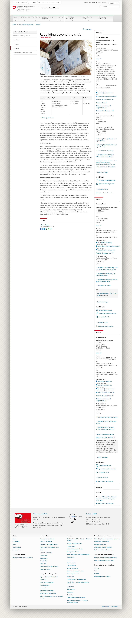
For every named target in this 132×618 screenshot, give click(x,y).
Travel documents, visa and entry (49, 547)
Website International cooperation (103, 107)
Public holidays (102, 172)
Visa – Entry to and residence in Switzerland (106, 539)
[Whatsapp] (49, 234)
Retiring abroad (44, 588)
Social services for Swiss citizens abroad (78, 554)
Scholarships (70, 576)
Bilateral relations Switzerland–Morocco (105, 557)
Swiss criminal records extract (75, 571)
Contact (98, 32)
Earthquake (43, 555)
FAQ (41, 550)
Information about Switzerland (103, 547)
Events (14, 544)
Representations (24, 18)
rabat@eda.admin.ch (105, 242)
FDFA (34, 2)
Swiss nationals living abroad (48, 593)
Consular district (102, 189)
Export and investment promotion (104, 560)
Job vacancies (16, 550)
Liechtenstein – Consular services (76, 579)
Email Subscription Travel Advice (49, 566)
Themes (96, 571)
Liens (42, 220)
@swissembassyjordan (106, 184)
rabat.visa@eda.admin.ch (106, 250)
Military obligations (72, 568)
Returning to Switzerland (47, 590)
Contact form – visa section (105, 434)
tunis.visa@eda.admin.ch (106, 389)
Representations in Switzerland (49, 577)
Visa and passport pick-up (105, 151)
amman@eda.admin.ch (106, 93)
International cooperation (105, 18)
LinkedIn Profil (104, 472)
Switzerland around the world (50, 2)
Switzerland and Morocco (89, 18)
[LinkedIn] (45, 234)
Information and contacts (101, 541)
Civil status (70, 595)
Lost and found (71, 565)
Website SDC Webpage (105, 111)
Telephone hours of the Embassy (107, 417)
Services (60, 18)
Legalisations (70, 557)
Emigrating (43, 579)
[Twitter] (43, 234)
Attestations (70, 560)
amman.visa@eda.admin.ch (107, 96)
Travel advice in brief (46, 541)
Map (98, 59)
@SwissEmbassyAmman (107, 180)
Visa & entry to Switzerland (73, 18)
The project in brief (47, 118)
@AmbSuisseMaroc (105, 310)
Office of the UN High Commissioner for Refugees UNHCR (106, 498)
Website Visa (101, 103)
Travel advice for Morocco (47, 539)
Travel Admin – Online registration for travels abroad (78, 582)
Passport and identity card (74, 543)
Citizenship (70, 592)
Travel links (43, 563)
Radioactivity (43, 558)
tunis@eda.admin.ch (105, 381)
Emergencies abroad (73, 551)
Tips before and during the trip (48, 544)
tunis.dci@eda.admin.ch (106, 392)
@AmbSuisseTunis (105, 465)
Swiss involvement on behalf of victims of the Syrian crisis (61, 224)
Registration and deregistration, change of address (79, 539)
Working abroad (44, 585)
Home (14, 24)
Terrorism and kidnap (46, 552)
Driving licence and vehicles (74, 549)
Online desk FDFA (40, 514)
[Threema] (47, 234)
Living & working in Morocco (49, 18)
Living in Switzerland (100, 544)
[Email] (50, 234)
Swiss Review (71, 589)
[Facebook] (41, 234)
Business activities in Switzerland (103, 550)
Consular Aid (43, 561)
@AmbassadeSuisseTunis (107, 469)
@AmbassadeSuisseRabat (107, 313)
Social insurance (71, 562)
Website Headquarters (104, 99)
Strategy (96, 568)
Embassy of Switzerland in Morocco (23, 557)
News (15, 18)
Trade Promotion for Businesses (76, 597)
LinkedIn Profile (104, 317)
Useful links (70, 586)
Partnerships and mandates (102, 576)
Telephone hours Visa (104, 285)
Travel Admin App (45, 569)
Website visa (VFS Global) (105, 437)
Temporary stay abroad (46, 582)
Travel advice (36, 18)
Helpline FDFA (91, 514)
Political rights (71, 546)
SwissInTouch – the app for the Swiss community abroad (77, 601)
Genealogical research (73, 573)
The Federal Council (21, 2)
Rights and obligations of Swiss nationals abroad (51, 597)
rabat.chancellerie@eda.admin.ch (109, 246)
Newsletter (16, 541)
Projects (96, 573)
